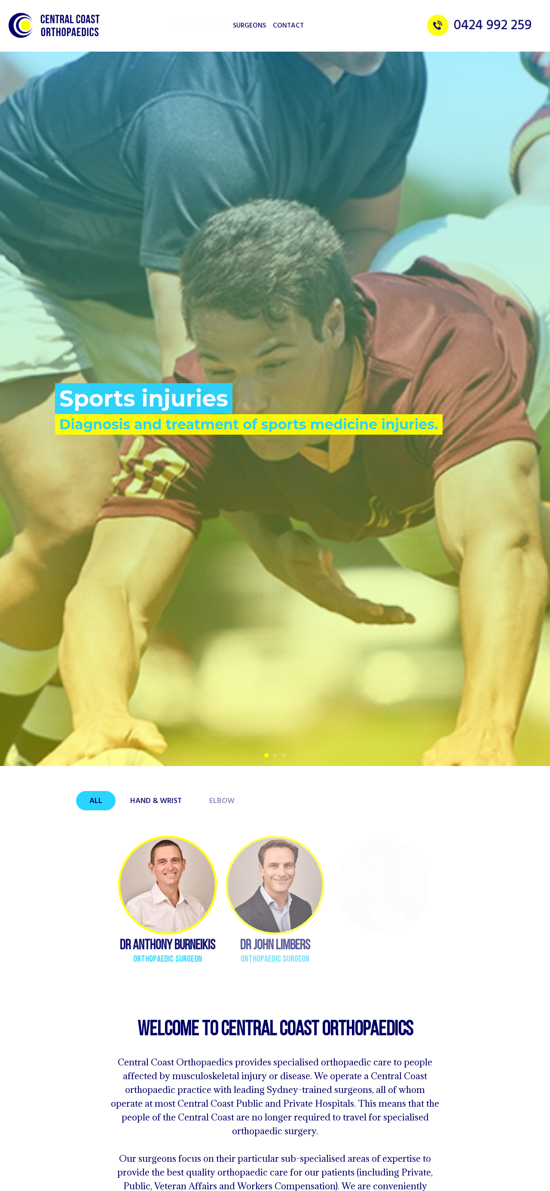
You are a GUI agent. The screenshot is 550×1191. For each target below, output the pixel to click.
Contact (288, 25)
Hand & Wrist (156, 801)
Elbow (222, 801)
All (95, 801)
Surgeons (249, 25)
